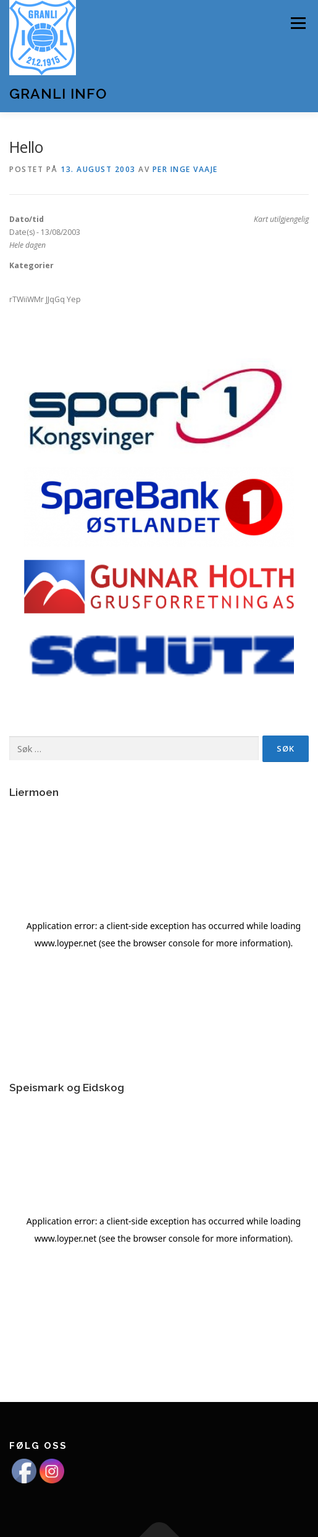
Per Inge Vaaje (185, 169)
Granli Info (58, 93)
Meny (297, 23)
